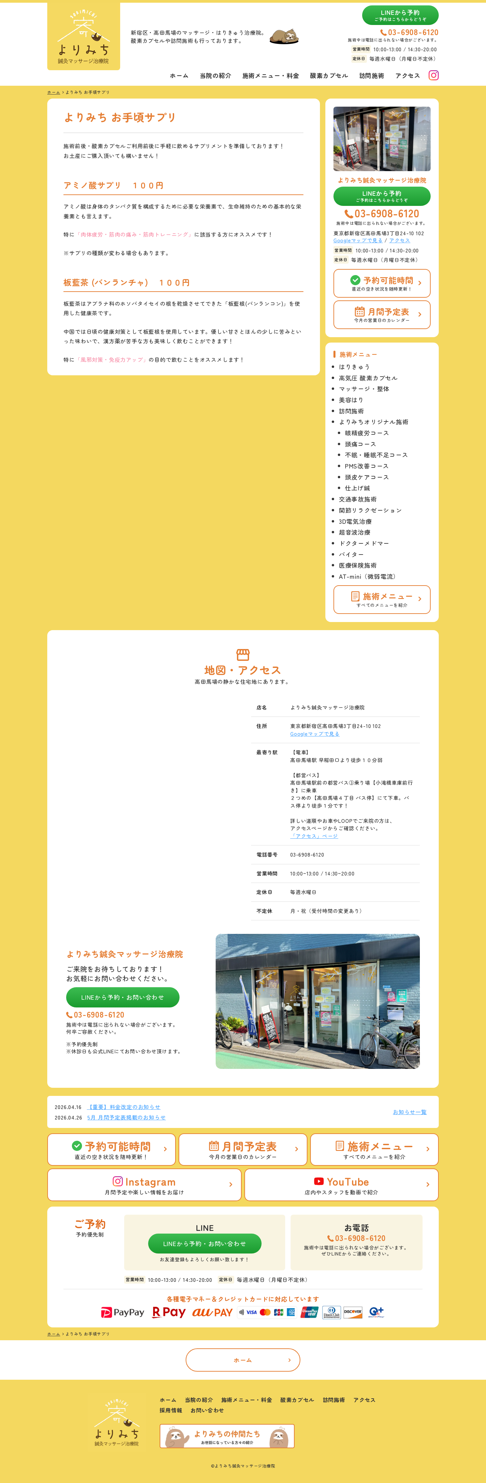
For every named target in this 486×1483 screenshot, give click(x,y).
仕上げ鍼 (357, 487)
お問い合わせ (207, 1410)
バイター (351, 554)
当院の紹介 (216, 75)
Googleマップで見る (358, 240)
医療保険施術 (358, 565)
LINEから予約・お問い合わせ (122, 997)
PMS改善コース (367, 465)
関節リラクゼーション (370, 510)
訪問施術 (371, 75)
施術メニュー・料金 (270, 75)
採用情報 (171, 1410)
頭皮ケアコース (367, 477)
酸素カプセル (329, 75)
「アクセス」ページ (314, 835)
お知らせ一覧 (410, 1112)
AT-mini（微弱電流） (369, 576)
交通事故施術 (358, 498)
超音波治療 (355, 532)
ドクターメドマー (364, 543)
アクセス (408, 75)
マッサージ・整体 (364, 388)
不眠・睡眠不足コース (376, 454)
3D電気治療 (355, 521)
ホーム (179, 75)
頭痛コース (361, 443)
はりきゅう (355, 366)
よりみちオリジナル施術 (374, 421)
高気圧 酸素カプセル (368, 377)
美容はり (351, 399)
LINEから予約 (400, 15)
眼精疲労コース (367, 432)
